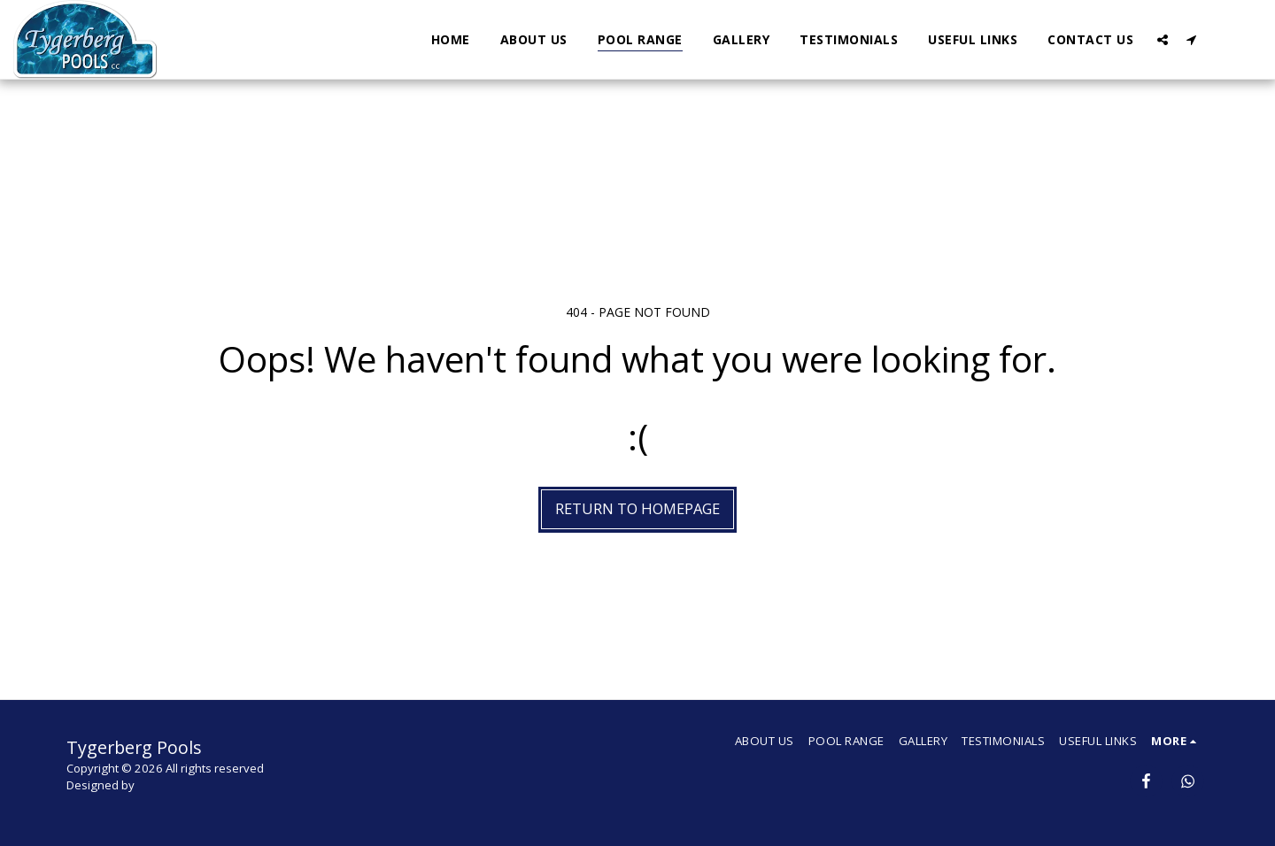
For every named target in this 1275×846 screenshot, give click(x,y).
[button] (1162, 39)
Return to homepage (637, 508)
